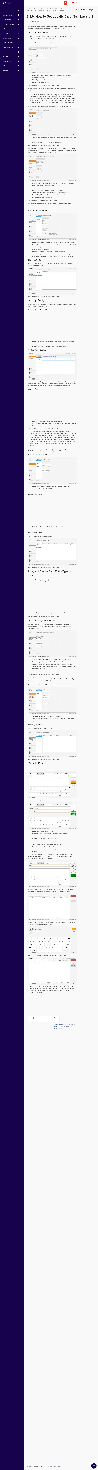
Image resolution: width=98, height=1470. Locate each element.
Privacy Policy (57, 1466)
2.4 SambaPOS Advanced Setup (53, 8)
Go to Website (81, 10)
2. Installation (37, 8)
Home (29, 8)
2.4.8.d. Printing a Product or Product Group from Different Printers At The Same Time (64, 1026)
